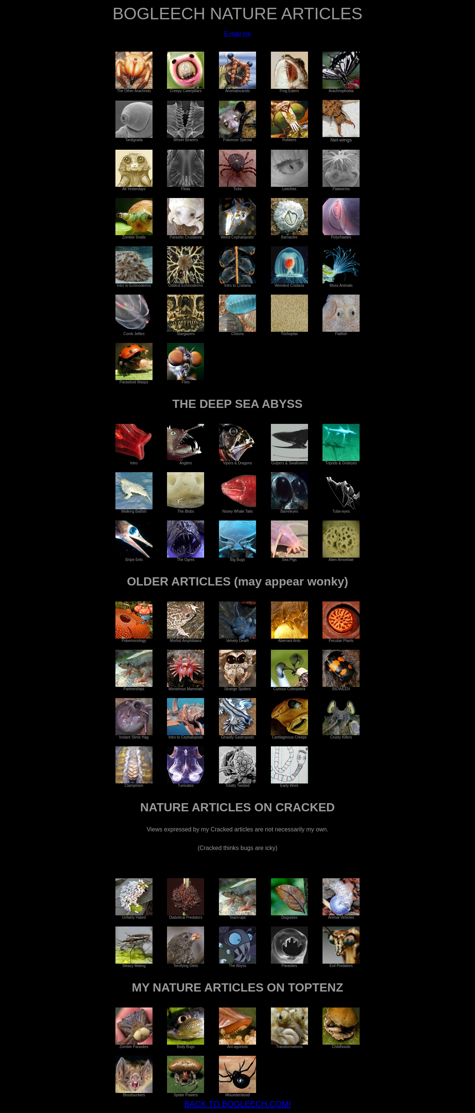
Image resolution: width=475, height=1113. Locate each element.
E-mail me (237, 33)
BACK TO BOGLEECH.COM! (237, 1104)
